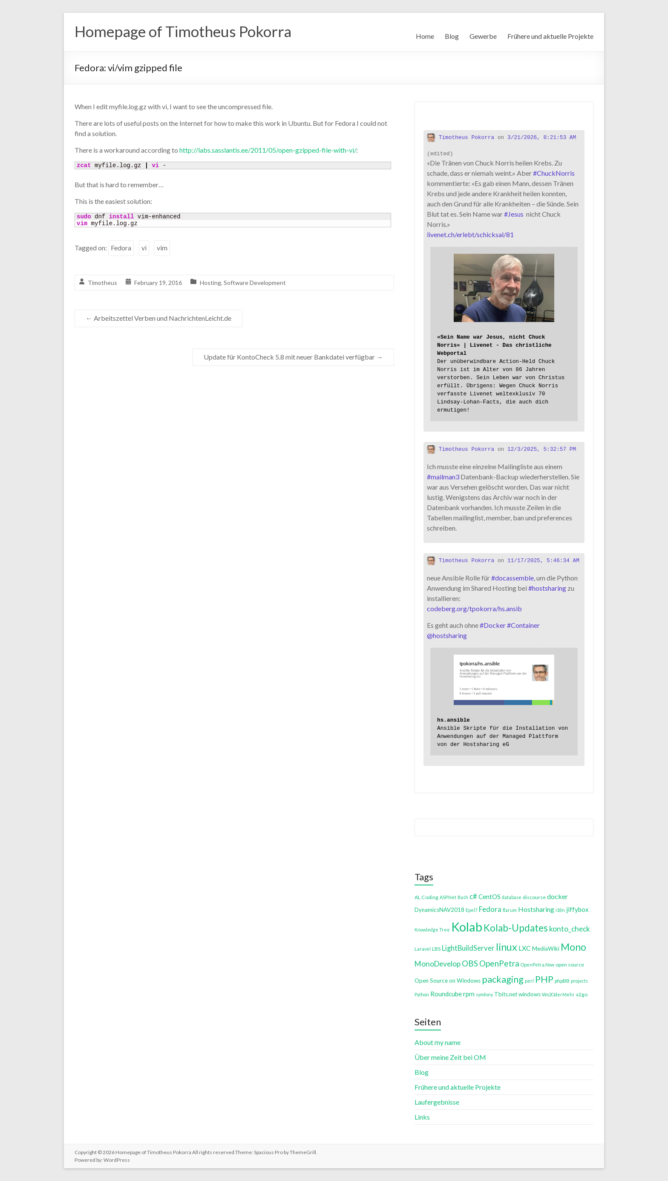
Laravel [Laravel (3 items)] (423, 949)
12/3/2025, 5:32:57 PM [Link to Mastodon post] (541, 449)
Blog (452, 36)
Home (425, 36)
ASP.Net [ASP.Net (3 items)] (448, 897)
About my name (438, 1042)
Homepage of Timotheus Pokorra (186, 31)
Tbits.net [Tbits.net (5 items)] (505, 994)
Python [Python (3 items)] (422, 994)
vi (144, 248)
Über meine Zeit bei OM (450, 1057)
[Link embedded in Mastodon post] (504, 334)
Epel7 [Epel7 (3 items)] (472, 910)
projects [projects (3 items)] (579, 981)
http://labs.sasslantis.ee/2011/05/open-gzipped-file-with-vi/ (267, 150)
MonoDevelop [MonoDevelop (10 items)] (438, 963)
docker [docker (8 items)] (557, 896)
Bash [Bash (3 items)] (463, 897)
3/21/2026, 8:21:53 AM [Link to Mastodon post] (541, 137)
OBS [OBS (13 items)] (470, 963)
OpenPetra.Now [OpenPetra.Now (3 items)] (537, 964)
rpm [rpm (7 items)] (469, 994)
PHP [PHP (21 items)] (544, 979)
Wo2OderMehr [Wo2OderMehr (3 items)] (558, 994)
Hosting (210, 282)
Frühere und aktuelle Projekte (550, 36)
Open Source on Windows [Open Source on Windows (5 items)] (448, 980)
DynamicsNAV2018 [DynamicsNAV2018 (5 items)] (439, 909)
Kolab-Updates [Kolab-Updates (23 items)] (516, 928)
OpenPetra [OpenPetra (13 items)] (499, 963)
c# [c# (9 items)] (473, 896)
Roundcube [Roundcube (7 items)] (446, 994)
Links (422, 1117)
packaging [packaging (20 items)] (503, 979)
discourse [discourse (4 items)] (534, 897)
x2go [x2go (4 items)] (581, 994)
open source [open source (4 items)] (570, 964)
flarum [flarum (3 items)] (510, 910)
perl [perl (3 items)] (529, 981)
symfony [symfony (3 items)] (484, 994)
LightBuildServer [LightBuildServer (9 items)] (468, 947)
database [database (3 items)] (511, 897)
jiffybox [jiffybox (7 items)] (577, 909)
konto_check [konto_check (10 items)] (569, 928)
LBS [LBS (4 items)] (436, 949)
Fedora (121, 248)
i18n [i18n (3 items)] (560, 910)
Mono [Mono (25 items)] (573, 947)
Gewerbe (483, 36)
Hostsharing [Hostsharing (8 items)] (536, 909)
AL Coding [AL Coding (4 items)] (426, 897)
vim (162, 248)
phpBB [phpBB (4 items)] (562, 981)
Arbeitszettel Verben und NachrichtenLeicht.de (158, 318)
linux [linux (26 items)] (506, 947)
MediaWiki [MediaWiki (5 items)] (545, 948)
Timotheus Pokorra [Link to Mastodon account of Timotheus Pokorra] (460, 137)
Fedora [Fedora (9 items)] (490, 909)
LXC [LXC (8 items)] (524, 948)
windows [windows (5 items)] (529, 994)
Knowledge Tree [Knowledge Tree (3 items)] (432, 929)
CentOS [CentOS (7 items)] (489, 896)
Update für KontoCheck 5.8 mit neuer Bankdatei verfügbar (293, 357)
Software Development (255, 282)
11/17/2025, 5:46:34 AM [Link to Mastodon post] (543, 560)
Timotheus (102, 282)
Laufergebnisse (437, 1102)
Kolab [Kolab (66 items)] (466, 926)
